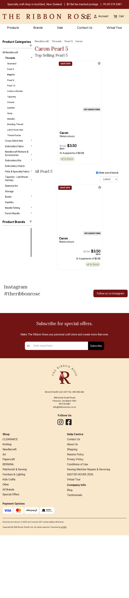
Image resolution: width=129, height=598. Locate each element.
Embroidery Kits (18, 160)
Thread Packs (14, 135)
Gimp (9, 113)
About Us (72, 507)
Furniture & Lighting (14, 537)
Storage (9, 191)
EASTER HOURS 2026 (80, 537)
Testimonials (74, 557)
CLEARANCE (10, 502)
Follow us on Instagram (110, 293)
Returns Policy (75, 517)
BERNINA (8, 527)
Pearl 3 (10, 69)
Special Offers (11, 557)
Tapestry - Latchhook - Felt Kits (18, 179)
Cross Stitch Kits (18, 140)
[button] (101, 16)
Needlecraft (42, 41)
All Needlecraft (10, 52)
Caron (6, 252)
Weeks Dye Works (12, 241)
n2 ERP (64, 590)
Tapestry (11, 96)
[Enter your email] (59, 408)
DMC (5, 230)
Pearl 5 (10, 74)
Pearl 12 (11, 85)
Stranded (11, 63)
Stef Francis (9, 258)
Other (6, 547)
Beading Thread (15, 124)
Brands (38, 27)
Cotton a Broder (15, 91)
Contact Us (84, 27)
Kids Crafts (9, 542)
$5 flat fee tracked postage (82, 4)
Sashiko (11, 108)
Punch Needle (18, 213)
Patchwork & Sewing (15, 532)
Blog (69, 552)
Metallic (11, 119)
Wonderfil (8, 246)
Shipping (72, 512)
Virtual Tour (114, 27)
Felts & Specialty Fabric (18, 171)
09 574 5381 (114, 4)
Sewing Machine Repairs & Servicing (88, 532)
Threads (18, 58)
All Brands (8, 552)
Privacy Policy (75, 522)
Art (4, 517)
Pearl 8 (10, 80)
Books (18, 196)
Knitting (7, 507)
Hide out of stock (108, 172)
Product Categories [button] (17, 43)
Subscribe (96, 408)
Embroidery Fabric (18, 146)
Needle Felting (18, 207)
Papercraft (9, 522)
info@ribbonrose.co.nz (64, 469)
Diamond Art (11, 185)
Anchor (6, 235)
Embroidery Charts (15, 166)
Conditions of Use (77, 527)
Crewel (10, 102)
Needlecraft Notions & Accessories (18, 153)
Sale (60, 27)
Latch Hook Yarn (15, 130)
